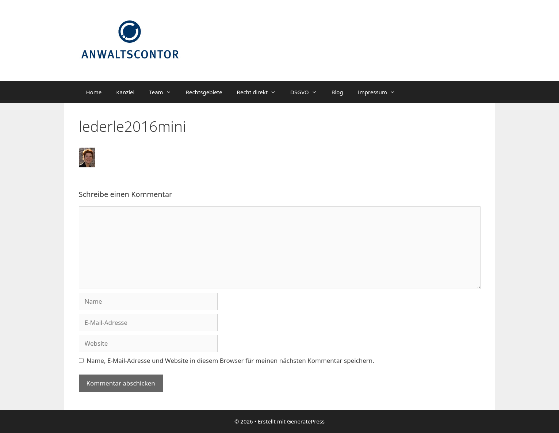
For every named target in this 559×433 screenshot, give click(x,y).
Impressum (380, 92)
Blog (337, 92)
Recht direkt (260, 92)
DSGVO (307, 92)
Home (94, 92)
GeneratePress (306, 421)
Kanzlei (125, 92)
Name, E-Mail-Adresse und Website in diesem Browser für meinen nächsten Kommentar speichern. (230, 360)
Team (163, 92)
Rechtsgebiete (204, 92)
